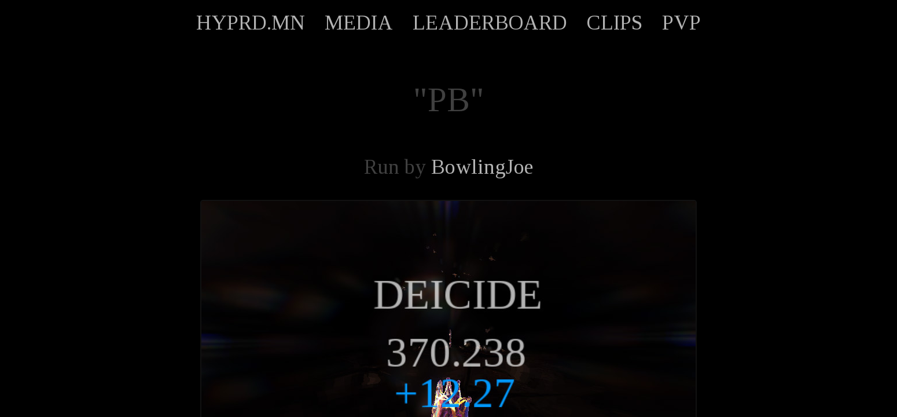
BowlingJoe (482, 166)
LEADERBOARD (490, 22)
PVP (681, 22)
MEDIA (359, 22)
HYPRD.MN (250, 22)
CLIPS (614, 22)
